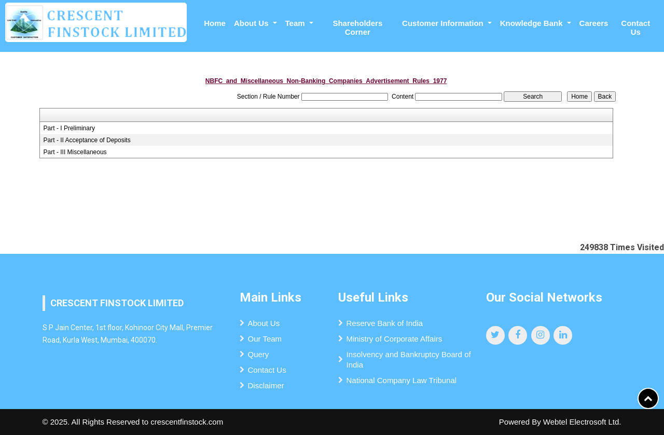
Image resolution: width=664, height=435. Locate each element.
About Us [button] (252, 23)
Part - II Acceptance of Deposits (87, 140)
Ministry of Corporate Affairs (394, 338)
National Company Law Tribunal (402, 380)
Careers (593, 23)
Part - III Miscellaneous (75, 152)
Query (258, 354)
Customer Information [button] (444, 23)
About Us (264, 323)
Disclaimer (266, 385)
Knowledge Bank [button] (532, 23)
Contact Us (635, 27)
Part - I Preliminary (69, 128)
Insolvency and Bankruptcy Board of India (409, 359)
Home (215, 23)
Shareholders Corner (357, 27)
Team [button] (296, 23)
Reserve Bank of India (385, 323)
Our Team (265, 338)
